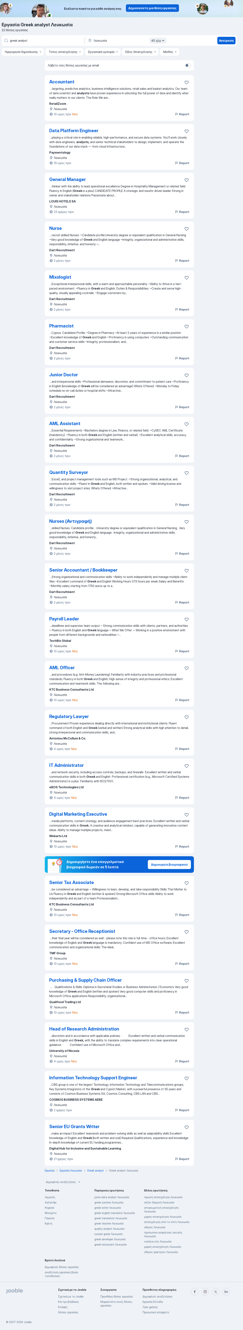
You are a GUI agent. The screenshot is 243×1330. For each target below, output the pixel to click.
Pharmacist (61, 326)
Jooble (28, 1322)
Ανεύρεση (226, 40)
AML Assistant (64, 423)
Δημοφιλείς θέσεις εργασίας (62, 1267)
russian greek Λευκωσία (108, 1234)
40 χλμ (158, 40)
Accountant (61, 81)
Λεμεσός (50, 1197)
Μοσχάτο (50, 1213)
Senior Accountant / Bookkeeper (83, 570)
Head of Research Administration (84, 1029)
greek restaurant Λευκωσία (110, 1244)
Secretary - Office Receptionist (82, 931)
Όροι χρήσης (150, 1307)
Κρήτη (48, 1223)
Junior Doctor (63, 374)
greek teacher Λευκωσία (108, 1223)
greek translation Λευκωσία (110, 1218)
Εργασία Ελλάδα (153, 1301)
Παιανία (49, 1218)
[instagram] (205, 1291)
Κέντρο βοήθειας (68, 1301)
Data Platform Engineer (73, 130)
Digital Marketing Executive (78, 814)
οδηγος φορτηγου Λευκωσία (161, 1252)
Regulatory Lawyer (69, 716)
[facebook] (194, 1291)
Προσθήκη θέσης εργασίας (116, 1296)
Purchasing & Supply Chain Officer (85, 980)
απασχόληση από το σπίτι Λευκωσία (166, 1222)
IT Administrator (66, 765)
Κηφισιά (49, 1207)
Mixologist (60, 277)
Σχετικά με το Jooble (71, 1296)
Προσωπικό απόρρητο (156, 1312)
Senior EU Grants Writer (74, 1126)
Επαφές (63, 1307)
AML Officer (62, 667)
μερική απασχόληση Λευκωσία (162, 1246)
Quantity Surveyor (68, 472)
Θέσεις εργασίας (68, 1312)
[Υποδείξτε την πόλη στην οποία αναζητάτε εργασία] (126, 40)
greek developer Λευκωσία (110, 1239)
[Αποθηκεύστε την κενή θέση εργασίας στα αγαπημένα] (187, 82)
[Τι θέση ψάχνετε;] (43, 40)
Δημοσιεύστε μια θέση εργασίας (152, 8)
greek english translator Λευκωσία (114, 1213)
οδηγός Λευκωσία (154, 1227)
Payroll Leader (64, 619)
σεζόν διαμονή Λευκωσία (159, 1202)
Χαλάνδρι (50, 1202)
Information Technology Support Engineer (93, 1077)
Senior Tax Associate (71, 882)
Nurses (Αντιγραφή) (70, 521)
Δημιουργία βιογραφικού (169, 864)
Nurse (55, 228)
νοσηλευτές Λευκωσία (157, 1241)
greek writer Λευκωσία (107, 1207)
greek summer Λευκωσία (108, 1202)
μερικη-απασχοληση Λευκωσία (162, 1216)
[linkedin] (226, 1291)
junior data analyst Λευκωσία (111, 1197)
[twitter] (215, 1291)
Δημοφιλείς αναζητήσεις (63, 1182)
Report (182, 114)
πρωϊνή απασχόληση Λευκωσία (163, 1197)
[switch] (188, 65)
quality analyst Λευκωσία (109, 1228)
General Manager (67, 179)
